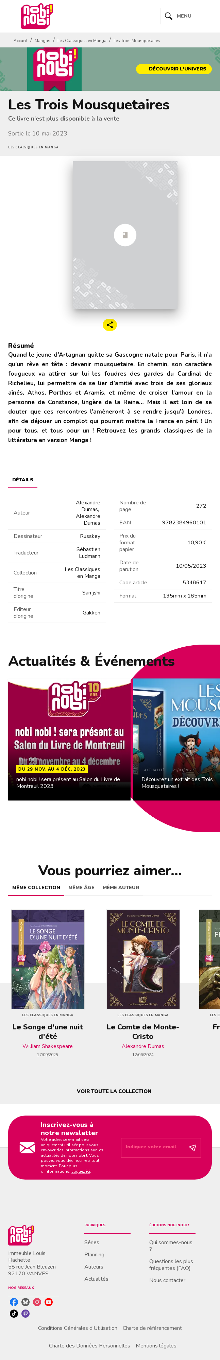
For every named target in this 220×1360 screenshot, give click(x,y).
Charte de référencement (152, 1328)
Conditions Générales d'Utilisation (77, 1328)
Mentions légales (156, 1345)
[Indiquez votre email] (152, 1147)
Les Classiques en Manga (81, 40)
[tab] (22, 480)
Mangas (42, 40)
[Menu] (186, 16)
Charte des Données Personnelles (89, 1345)
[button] (174, 69)
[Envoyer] (193, 1147)
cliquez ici (80, 1171)
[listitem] (14, 1302)
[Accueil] (36, 16)
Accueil (21, 40)
